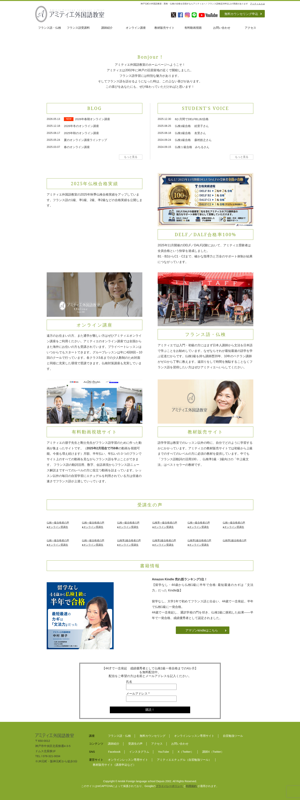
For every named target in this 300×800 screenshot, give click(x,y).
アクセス (250, 27)
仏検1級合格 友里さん (190, 133)
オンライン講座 (136, 27)
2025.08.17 (53, 132)
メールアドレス (138, 693)
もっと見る (130, 156)
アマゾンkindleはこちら (201, 630)
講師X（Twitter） (213, 751)
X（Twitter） (185, 751)
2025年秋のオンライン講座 (81, 133)
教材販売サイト (164, 27)
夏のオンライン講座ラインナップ (85, 140)
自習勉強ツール (233, 735)
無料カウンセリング (152, 735)
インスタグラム (139, 751)
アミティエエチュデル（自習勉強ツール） (184, 759)
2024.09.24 (164, 139)
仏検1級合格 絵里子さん (192, 126)
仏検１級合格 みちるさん (192, 147)
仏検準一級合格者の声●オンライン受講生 (164, 524)
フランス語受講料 (78, 27)
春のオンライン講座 (77, 147)
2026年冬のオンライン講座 (81, 126)
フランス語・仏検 (49, 27)
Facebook (114, 751)
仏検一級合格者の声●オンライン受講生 (58, 524)
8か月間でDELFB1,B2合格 (192, 119)
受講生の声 (135, 743)
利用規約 (191, 786)
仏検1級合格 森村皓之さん (193, 140)
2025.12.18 (53, 125)
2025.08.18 (164, 132)
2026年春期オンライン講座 (92, 119)
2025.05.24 (53, 139)
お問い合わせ (221, 27)
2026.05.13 (53, 118)
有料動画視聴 (193, 27)
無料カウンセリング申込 (241, 14)
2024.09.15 (164, 146)
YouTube (163, 751)
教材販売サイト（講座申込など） (114, 764)
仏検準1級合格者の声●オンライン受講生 (129, 542)
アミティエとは (257, 3)
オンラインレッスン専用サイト (194, 735)
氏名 (129, 681)
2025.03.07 (53, 146)
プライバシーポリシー (169, 786)
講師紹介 (107, 27)
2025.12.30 (164, 118)
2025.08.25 (164, 125)
